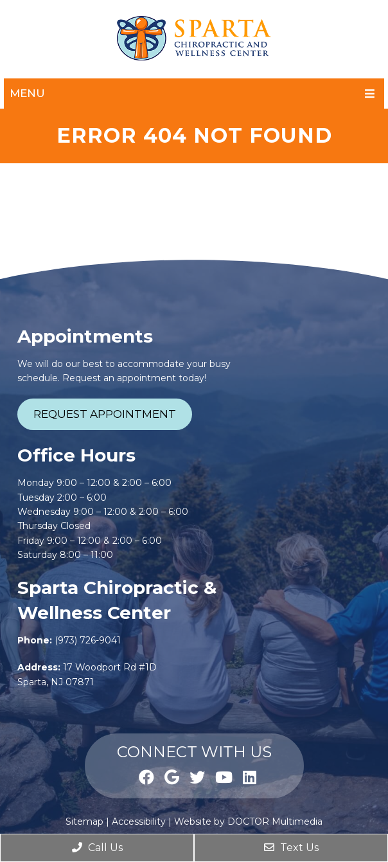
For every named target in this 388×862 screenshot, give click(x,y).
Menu (27, 93)
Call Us (97, 847)
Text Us (291, 847)
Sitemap (84, 821)
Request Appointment (104, 414)
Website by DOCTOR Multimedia (248, 821)
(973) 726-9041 (88, 640)
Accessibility (139, 821)
